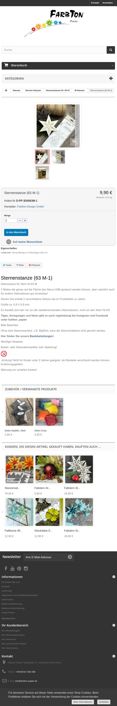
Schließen (104, 702)
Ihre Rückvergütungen (13, 635)
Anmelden (107, 3)
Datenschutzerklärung (13, 608)
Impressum (7, 599)
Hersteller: (10, 206)
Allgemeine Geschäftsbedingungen (20, 595)
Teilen (20, 265)
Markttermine (8, 618)
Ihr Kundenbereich (15, 625)
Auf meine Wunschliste (27, 241)
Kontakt (95, 3)
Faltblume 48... (13, 530)
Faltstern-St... (42, 488)
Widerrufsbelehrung (12, 604)
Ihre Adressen (9, 639)
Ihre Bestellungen (11, 630)
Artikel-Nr (9, 200)
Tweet (7, 265)
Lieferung (7, 591)
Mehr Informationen (82, 702)
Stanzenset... (12, 488)
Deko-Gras (40, 430)
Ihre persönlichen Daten (14, 643)
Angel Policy (8, 612)
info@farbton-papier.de (26, 681)
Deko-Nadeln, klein (15, 430)
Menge (7, 215)
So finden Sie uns (11, 582)
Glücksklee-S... (43, 530)
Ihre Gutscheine (10, 648)
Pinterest (34, 265)
